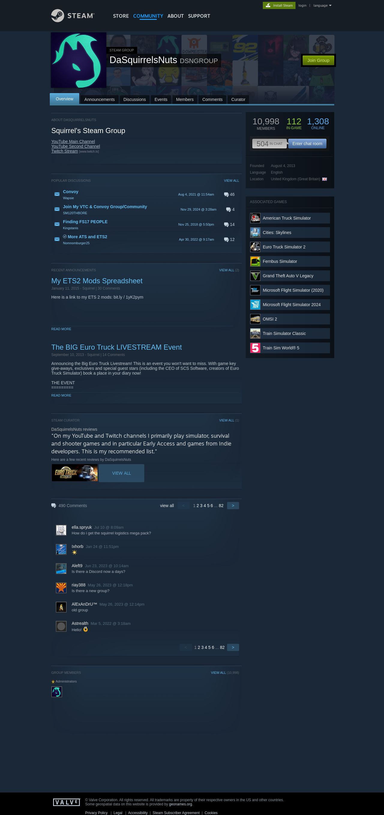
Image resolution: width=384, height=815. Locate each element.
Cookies (211, 813)
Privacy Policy (96, 813)
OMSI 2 (270, 319)
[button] (145, 194)
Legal (117, 813)
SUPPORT (199, 16)
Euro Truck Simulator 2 (284, 247)
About (175, 16)
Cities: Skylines (277, 232)
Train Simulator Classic (284, 333)
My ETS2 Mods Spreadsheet (96, 281)
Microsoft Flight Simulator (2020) (293, 290)
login (302, 5)
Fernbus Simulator (280, 261)
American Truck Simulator (287, 218)
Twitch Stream (64, 151)
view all (167, 505)
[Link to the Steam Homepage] (77, 20)
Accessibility (138, 813)
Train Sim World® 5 (281, 347)
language (321, 5)
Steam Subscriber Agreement (176, 813)
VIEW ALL (231, 180)
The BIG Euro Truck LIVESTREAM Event (116, 347)
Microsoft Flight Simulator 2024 (292, 304)
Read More (61, 329)
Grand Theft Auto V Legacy (288, 275)
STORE (121, 16)
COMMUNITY (148, 16)
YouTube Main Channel (73, 141)
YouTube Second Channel (75, 146)
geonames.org (180, 804)
